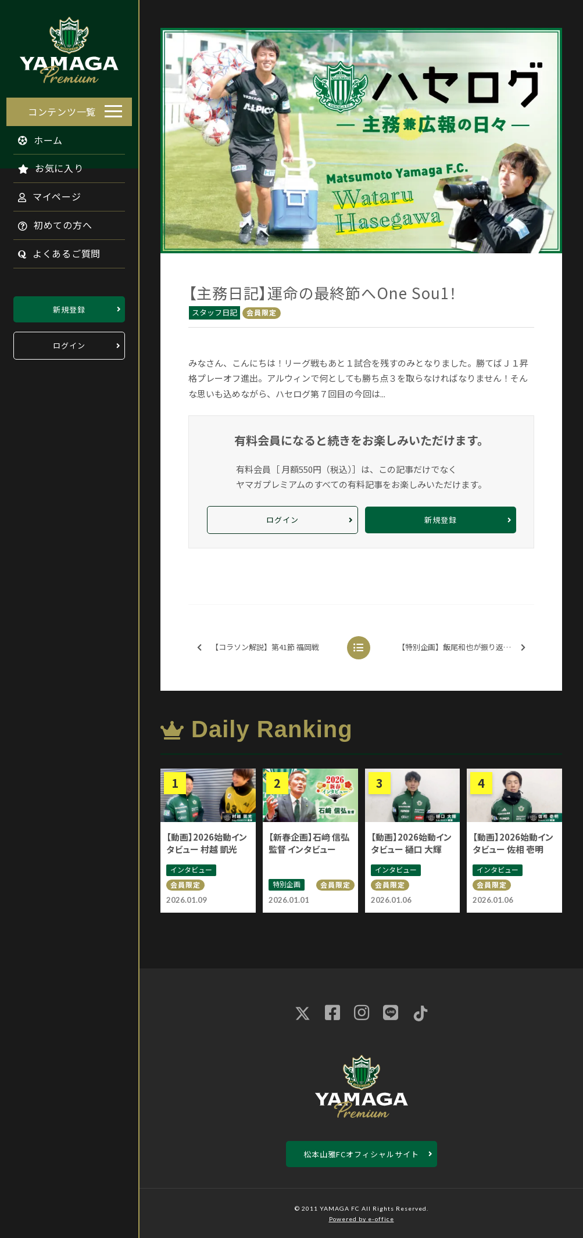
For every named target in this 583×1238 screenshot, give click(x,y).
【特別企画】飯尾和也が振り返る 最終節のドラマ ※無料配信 (465, 647)
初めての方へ (49, 222)
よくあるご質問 (53, 250)
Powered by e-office (361, 1218)
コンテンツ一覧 (62, 108)
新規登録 (69, 305)
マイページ (43, 193)
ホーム (34, 136)
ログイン (69, 342)
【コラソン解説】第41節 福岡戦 (258, 647)
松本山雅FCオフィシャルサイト (361, 1154)
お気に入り (44, 165)
